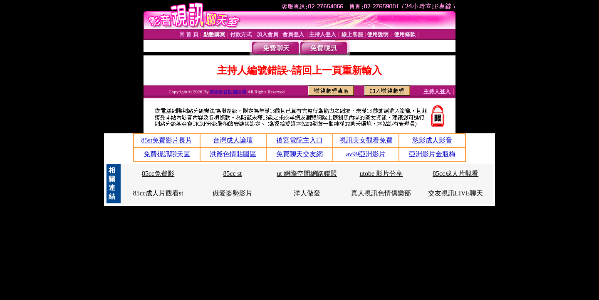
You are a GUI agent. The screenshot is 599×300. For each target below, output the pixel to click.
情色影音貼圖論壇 (229, 91)
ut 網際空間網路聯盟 (307, 173)
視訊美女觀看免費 (366, 140)
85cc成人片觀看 (455, 173)
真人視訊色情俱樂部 (381, 193)
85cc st (232, 173)
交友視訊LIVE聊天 (455, 193)
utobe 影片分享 (381, 173)
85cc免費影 (158, 173)
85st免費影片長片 (166, 140)
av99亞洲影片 (366, 154)
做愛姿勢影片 (232, 193)
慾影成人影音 (432, 140)
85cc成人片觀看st (158, 193)
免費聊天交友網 (299, 154)
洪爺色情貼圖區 (233, 154)
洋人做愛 (307, 193)
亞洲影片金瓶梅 (432, 154)
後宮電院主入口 (299, 140)
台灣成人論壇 (233, 140)
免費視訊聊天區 (167, 154)
